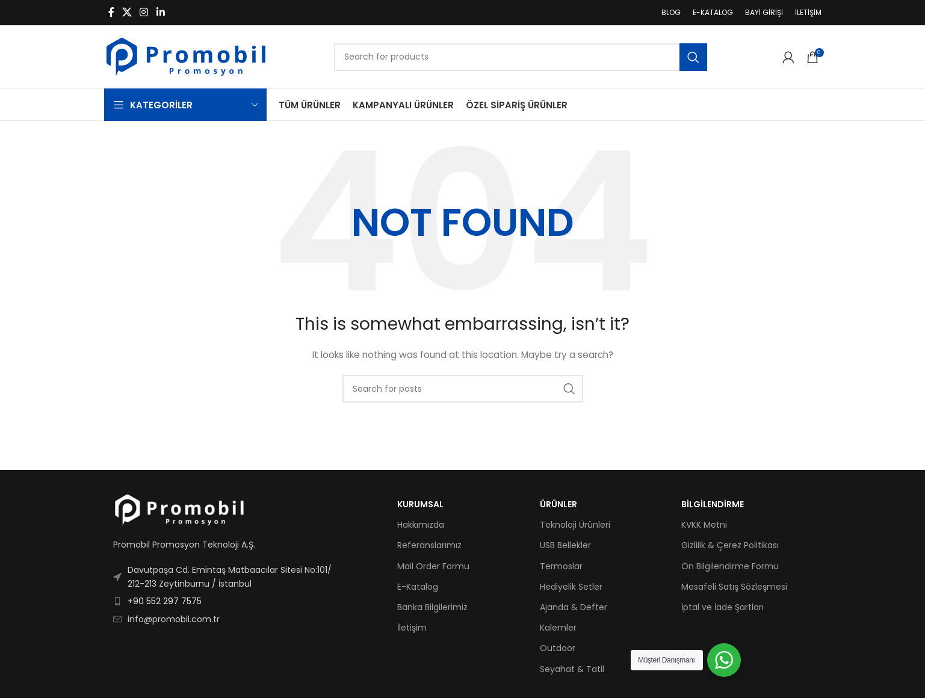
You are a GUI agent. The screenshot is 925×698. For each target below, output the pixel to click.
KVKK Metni (704, 525)
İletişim (412, 628)
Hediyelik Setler (571, 587)
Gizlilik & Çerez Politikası (730, 545)
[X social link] (127, 12)
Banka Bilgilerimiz (432, 607)
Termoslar (561, 566)
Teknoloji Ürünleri (575, 525)
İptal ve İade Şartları (722, 607)
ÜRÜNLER (558, 504)
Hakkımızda (420, 525)
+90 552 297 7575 (165, 601)
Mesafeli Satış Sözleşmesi (734, 587)
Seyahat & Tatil (572, 669)
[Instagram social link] (144, 12)
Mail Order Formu (433, 566)
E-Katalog (417, 587)
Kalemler (558, 628)
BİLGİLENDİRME (712, 504)
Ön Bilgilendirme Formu (730, 566)
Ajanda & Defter (573, 607)
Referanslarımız (429, 545)
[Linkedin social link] (160, 12)
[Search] (520, 57)
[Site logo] (186, 56)
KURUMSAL (420, 504)
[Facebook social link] (111, 12)
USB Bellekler (565, 545)
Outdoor (557, 648)
